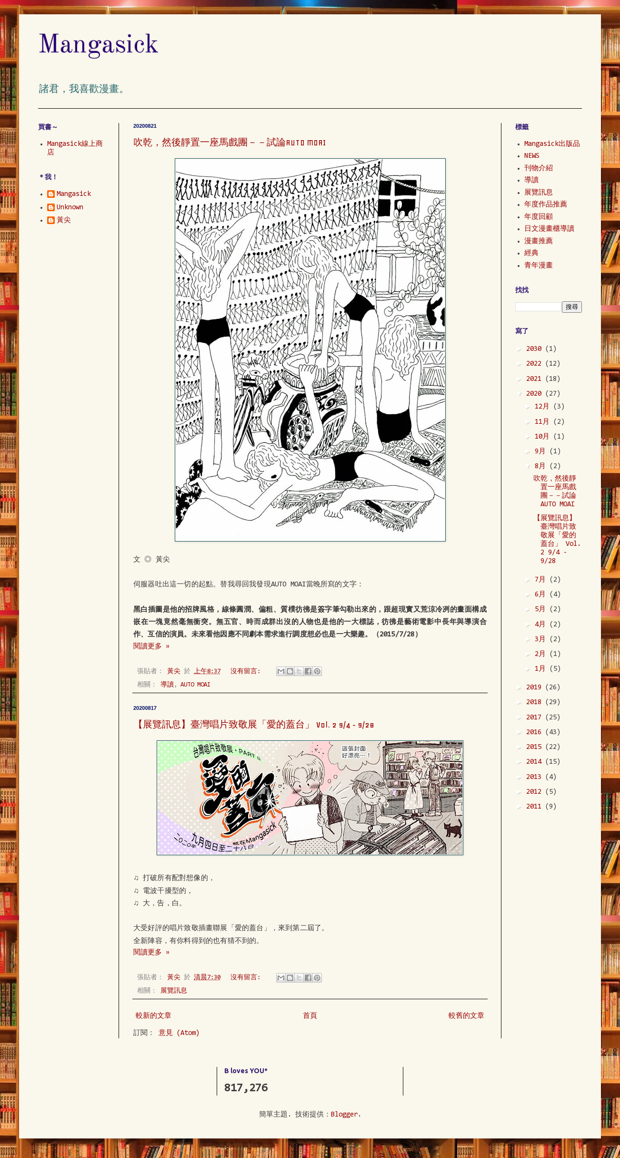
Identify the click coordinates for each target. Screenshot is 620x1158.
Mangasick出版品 (552, 144)
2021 (535, 379)
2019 (535, 687)
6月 (542, 594)
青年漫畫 (538, 265)
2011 (535, 806)
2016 (535, 732)
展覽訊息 (173, 991)
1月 (542, 669)
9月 (542, 451)
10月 (544, 437)
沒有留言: (247, 671)
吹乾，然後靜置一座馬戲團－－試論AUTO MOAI (229, 142)
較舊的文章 (466, 1016)
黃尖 (64, 220)
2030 (535, 349)
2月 (542, 654)
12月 (544, 406)
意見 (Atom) (179, 1033)
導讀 (167, 685)
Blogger (344, 1114)
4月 (542, 624)
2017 (535, 717)
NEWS (532, 156)
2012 (535, 792)
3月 (542, 639)
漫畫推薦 (538, 241)
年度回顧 (538, 217)
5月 (542, 609)
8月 (542, 466)
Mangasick (98, 45)
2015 (535, 747)
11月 (544, 422)
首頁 (310, 1016)
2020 (535, 394)
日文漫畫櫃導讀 (549, 229)
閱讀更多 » (151, 646)
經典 (531, 253)
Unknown (70, 207)
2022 (535, 364)
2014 (535, 762)
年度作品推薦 (545, 204)
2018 (535, 702)
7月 (542, 580)
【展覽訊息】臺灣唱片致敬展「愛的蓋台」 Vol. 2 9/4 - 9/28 (253, 724)
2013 (535, 777)
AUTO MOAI (195, 685)
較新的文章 (153, 1016)
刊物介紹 (538, 168)
